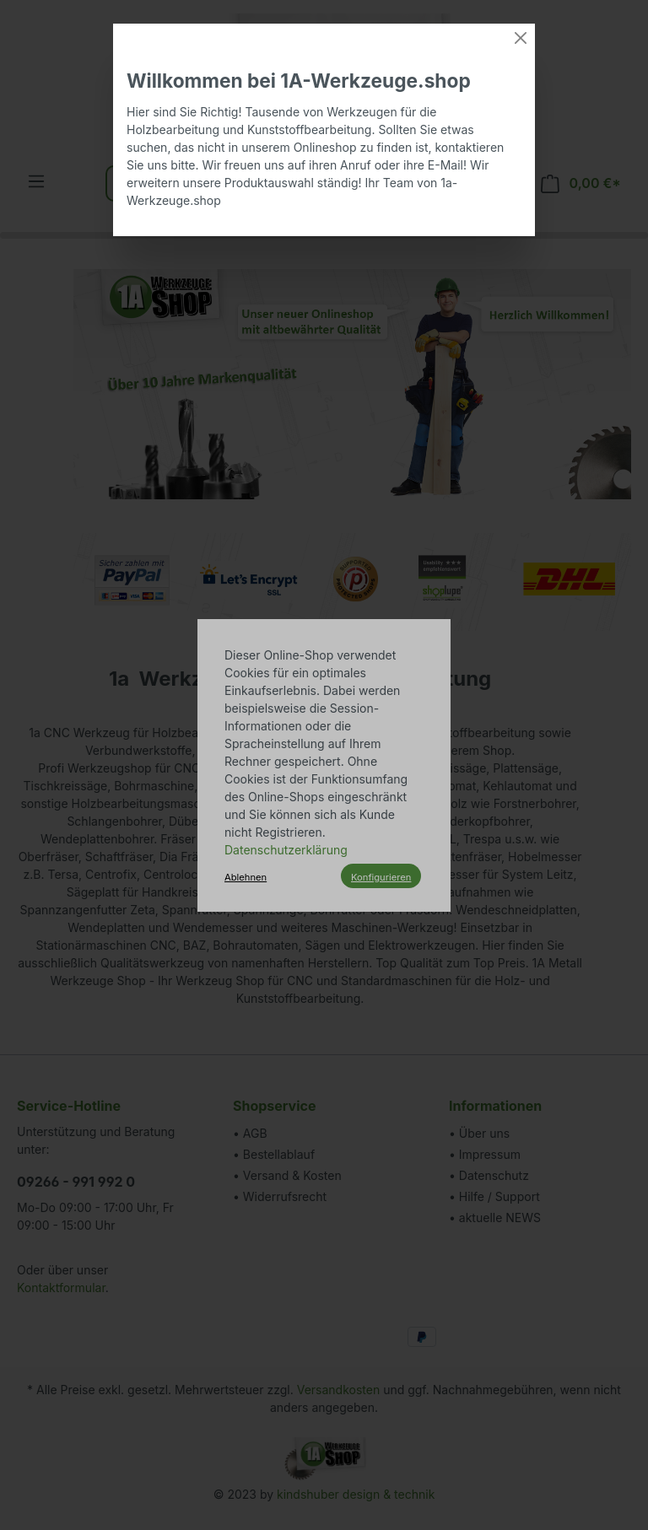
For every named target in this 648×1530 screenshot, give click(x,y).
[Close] (520, 38)
